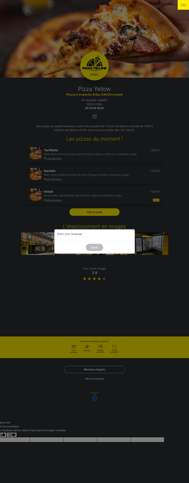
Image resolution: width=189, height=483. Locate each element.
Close (94, 247)
